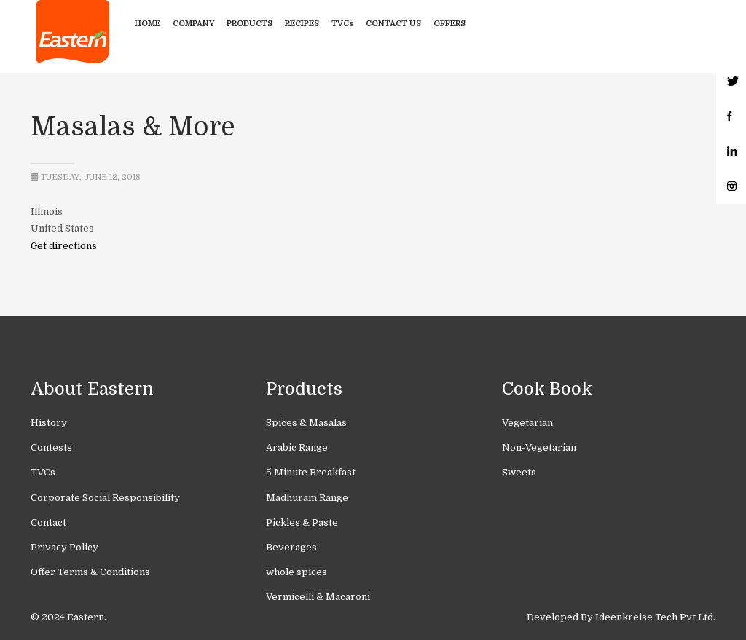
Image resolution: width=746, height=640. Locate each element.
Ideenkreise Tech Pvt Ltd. (655, 617)
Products (249, 23)
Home (147, 23)
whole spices (296, 571)
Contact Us (393, 23)
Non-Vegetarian (539, 447)
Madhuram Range (307, 497)
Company (193, 23)
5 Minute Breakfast (311, 472)
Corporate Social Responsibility (105, 497)
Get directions (64, 245)
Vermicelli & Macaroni (318, 596)
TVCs (342, 23)
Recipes (302, 23)
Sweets (519, 472)
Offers (449, 23)
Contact (48, 522)
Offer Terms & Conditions (90, 571)
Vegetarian (527, 422)
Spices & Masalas (306, 422)
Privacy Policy (64, 547)
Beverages (291, 547)
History (49, 422)
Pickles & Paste (302, 522)
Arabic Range (297, 447)
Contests (51, 447)
